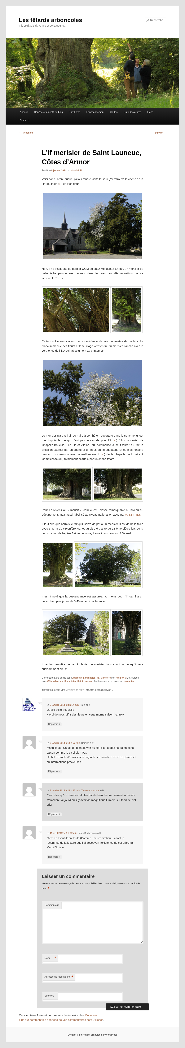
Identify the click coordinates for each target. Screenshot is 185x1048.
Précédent (26, 132)
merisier (71, 681)
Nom (50, 958)
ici (114, 440)
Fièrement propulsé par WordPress (98, 1034)
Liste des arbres (132, 112)
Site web (49, 995)
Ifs (98, 677)
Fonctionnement (95, 112)
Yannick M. (77, 170)
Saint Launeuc (85, 681)
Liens (150, 112)
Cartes (113, 112)
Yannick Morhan (90, 790)
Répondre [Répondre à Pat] (54, 724)
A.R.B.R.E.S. (133, 514)
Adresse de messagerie (59, 977)
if (65, 681)
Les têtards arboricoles (50, 20)
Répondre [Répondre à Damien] (54, 771)
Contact (24, 120)
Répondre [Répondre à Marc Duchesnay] (54, 857)
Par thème (74, 112)
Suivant (160, 132)
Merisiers (106, 677)
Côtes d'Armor (55, 681)
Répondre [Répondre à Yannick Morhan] (54, 814)
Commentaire (52, 905)
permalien (129, 681)
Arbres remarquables (83, 677)
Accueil (24, 112)
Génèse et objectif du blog (48, 112)
